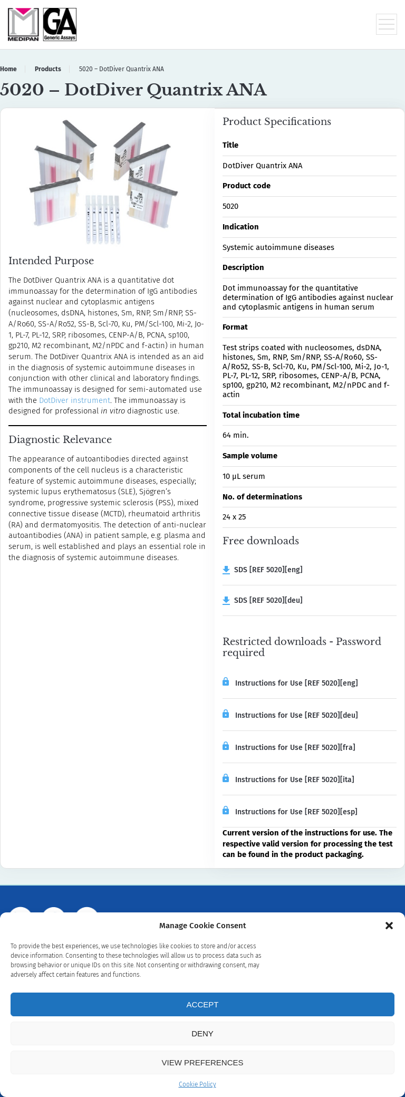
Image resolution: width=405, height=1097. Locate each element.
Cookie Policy (197, 1084)
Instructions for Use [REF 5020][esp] (290, 811)
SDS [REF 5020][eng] (263, 569)
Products (48, 69)
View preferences (202, 1062)
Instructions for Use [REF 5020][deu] (290, 714)
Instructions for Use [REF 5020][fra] (289, 747)
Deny (202, 1033)
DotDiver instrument (74, 400)
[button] (389, 925)
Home (8, 69)
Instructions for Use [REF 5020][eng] (290, 682)
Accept (203, 1004)
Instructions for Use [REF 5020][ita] (288, 779)
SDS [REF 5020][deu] (263, 600)
